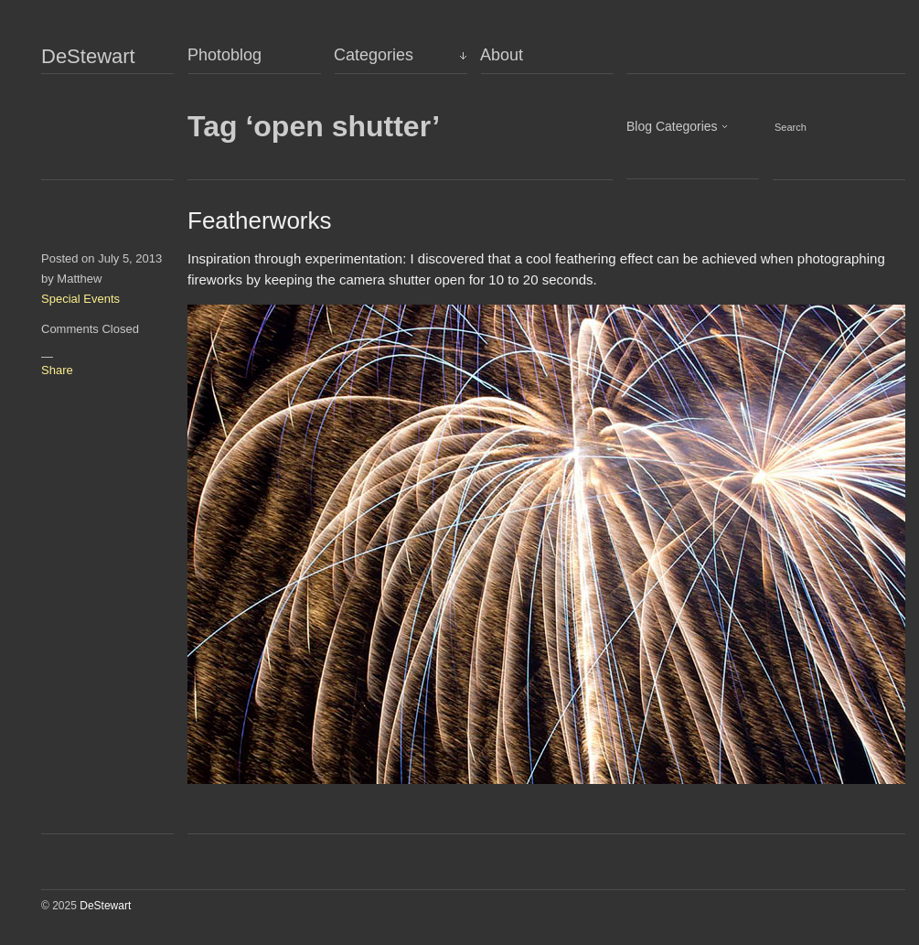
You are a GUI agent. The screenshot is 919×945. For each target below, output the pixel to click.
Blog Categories (672, 126)
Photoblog (224, 55)
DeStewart (88, 57)
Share (57, 370)
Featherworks (259, 220)
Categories (373, 55)
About (501, 55)
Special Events (80, 299)
